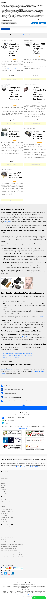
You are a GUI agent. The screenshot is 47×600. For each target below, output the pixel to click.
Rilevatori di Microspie (5, 529)
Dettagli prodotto (11, 79)
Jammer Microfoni (5, 539)
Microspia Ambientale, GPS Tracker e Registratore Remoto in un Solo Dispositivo (39, 93)
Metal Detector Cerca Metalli (7, 517)
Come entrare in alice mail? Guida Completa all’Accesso (13, 554)
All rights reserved (18, 596)
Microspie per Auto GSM (6, 509)
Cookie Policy (20, 594)
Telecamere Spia (4, 513)
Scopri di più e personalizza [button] (9, 23)
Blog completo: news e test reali (11, 357)
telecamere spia (8, 221)
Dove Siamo (3, 485)
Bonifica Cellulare (4, 478)
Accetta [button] (42, 23)
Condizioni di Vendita (5, 501)
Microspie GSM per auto (15, 68)
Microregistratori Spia (5, 515)
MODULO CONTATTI (23, 428)
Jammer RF (3, 519)
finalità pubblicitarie (5, 12)
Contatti (2, 487)
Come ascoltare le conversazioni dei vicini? (10, 552)
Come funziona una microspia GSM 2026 (13, 352)
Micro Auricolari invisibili (6, 535)
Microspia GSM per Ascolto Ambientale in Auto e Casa (39, 135)
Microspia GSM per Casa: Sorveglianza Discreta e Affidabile (39, 48)
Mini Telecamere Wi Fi (5, 533)
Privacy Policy (27, 594)
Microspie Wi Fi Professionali (7, 527)
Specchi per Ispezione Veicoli (7, 537)
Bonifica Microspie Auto (6, 476)
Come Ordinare (4, 499)
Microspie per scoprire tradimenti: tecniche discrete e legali (18, 353)
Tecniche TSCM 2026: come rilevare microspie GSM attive (17, 355)
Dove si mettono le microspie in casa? (9, 546)
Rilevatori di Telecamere (6, 531)
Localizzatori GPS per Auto (7, 511)
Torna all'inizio (23, 408)
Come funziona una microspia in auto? (9, 550)
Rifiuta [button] (34, 23)
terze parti (21, 9)
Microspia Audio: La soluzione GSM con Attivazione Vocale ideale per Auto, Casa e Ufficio (15, 94)
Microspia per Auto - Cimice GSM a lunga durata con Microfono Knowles (14, 50)
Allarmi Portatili (4, 521)
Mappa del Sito (4, 491)
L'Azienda (3, 483)
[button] (45, 2)
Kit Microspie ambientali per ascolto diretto (14, 134)
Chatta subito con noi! (39, 597)
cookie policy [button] (19, 7)
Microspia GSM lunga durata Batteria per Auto (15, 175)
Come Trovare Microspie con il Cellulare (9, 548)
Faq (1, 503)
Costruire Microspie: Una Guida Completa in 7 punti (12, 544)
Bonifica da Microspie (5, 474)
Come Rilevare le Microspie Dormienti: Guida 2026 (12, 556)
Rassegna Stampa (5, 493)
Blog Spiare (3, 489)
